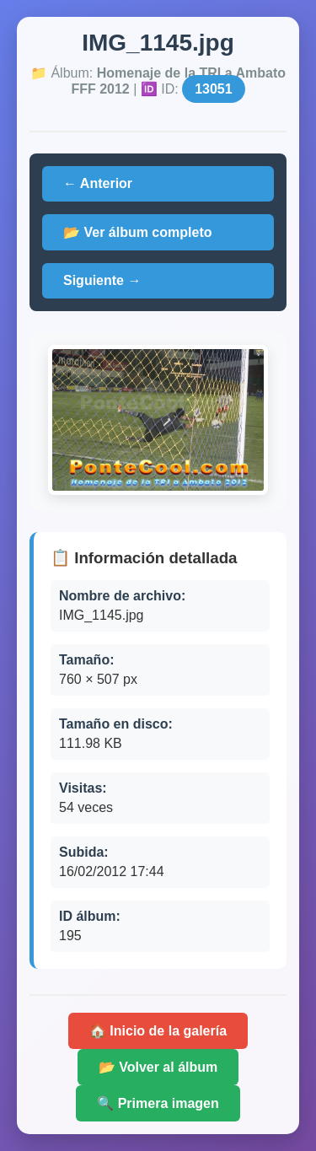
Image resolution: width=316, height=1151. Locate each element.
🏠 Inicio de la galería (158, 1031)
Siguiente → (102, 280)
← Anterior (97, 183)
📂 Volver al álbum (158, 1067)
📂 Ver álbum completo (137, 232)
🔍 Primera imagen (158, 1103)
